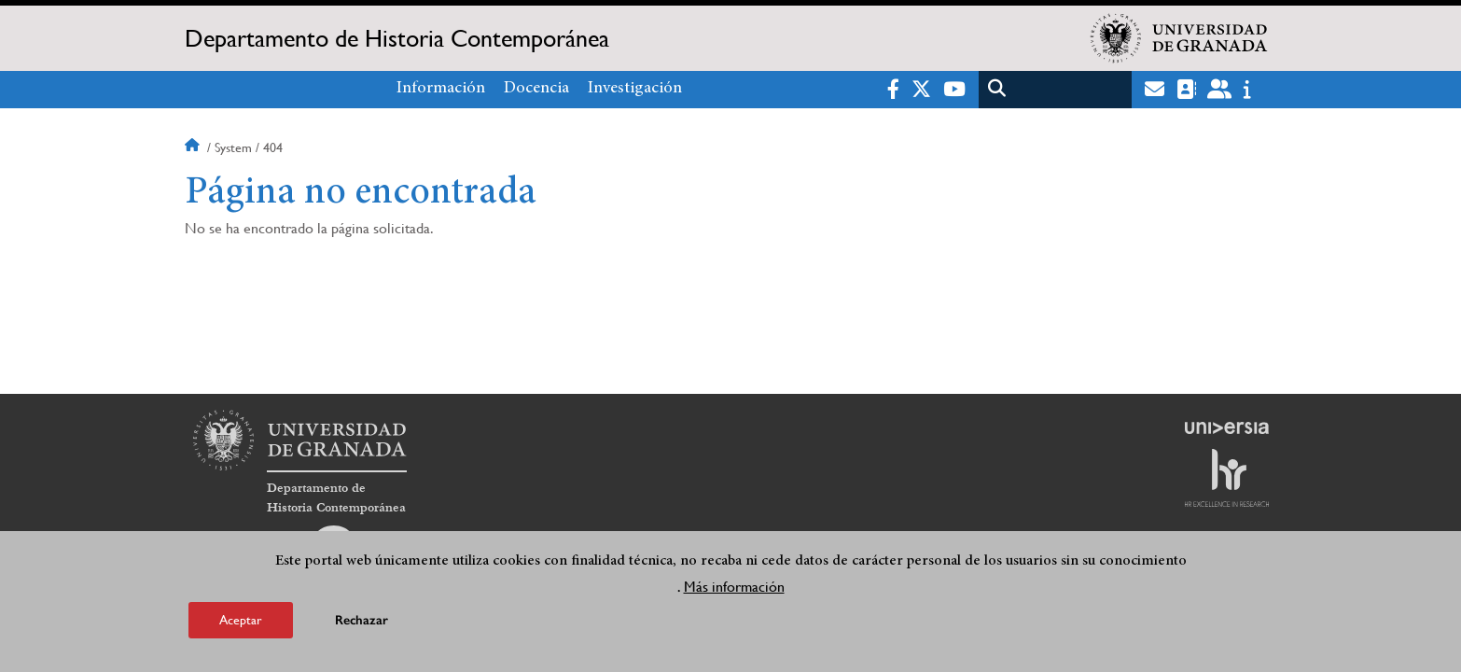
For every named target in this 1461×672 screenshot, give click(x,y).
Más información (734, 586)
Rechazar (361, 620)
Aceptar (240, 619)
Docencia (536, 88)
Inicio (194, 147)
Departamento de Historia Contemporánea (397, 38)
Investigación (635, 88)
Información (441, 88)
